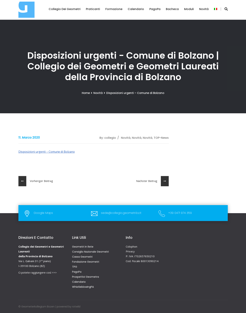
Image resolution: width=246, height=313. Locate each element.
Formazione (113, 9)
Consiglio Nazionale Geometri (90, 251)
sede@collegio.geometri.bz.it (121, 213)
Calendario (136, 9)
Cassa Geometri (82, 257)
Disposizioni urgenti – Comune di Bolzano (46, 152)
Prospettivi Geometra (85, 277)
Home (86, 93)
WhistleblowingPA (83, 287)
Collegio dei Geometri (65, 9)
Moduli (189, 9)
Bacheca (172, 9)
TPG (74, 267)
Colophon (131, 246)
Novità (204, 9)
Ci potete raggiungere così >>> (37, 272)
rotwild (76, 306)
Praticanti (93, 9)
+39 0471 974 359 (180, 213)
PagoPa (154, 9)
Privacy (130, 251)
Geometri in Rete (82, 246)
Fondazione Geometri (85, 262)
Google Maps (43, 213)
